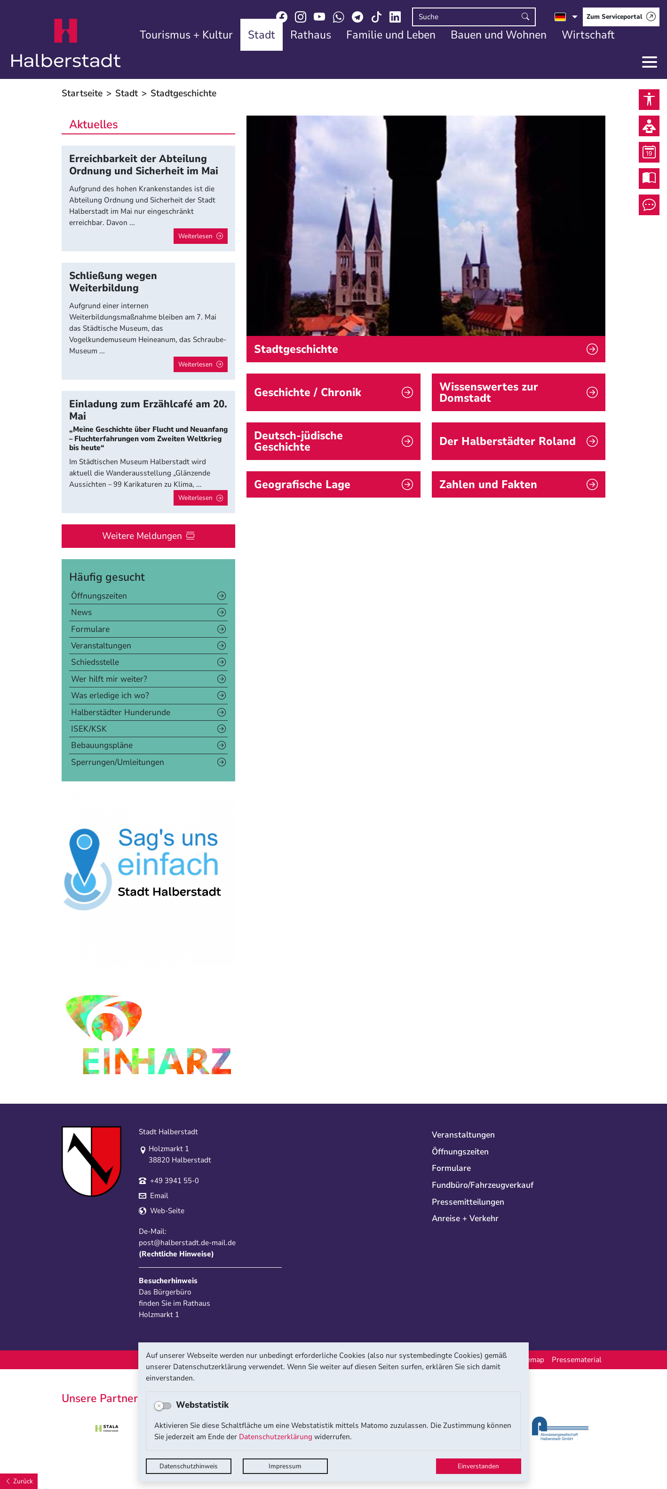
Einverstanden (478, 1466)
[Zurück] (19, 1481)
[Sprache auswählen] (566, 17)
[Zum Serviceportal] (621, 17)
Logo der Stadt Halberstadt (66, 43)
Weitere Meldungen (142, 536)
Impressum (285, 1466)
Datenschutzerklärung (275, 1437)
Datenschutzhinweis (188, 1466)
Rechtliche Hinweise (176, 1254)
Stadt (126, 93)
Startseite (82, 93)
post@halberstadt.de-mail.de (187, 1243)
